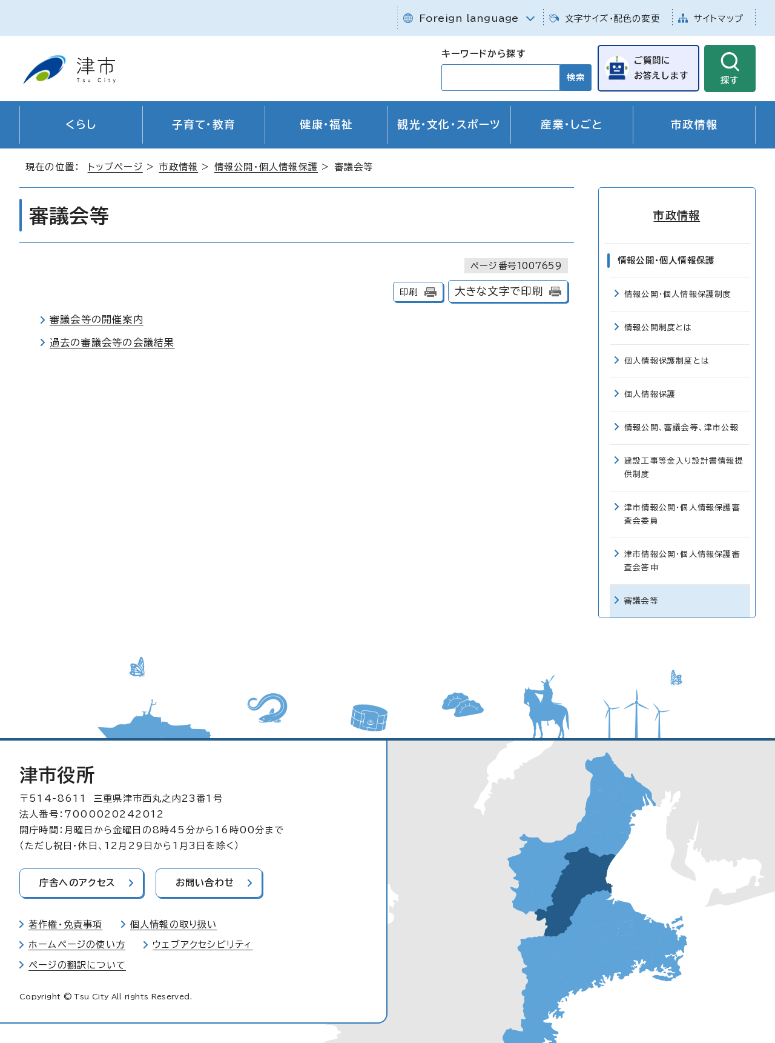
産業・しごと (571, 124)
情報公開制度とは (658, 328)
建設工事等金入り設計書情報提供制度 (684, 467)
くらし (80, 124)
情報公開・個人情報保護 (266, 167)
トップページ (115, 167)
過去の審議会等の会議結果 (112, 342)
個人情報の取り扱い (173, 923)
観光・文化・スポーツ (449, 124)
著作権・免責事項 (65, 923)
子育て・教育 (204, 124)
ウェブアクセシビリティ (202, 944)
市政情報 (694, 124)
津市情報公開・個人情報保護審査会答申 (682, 560)
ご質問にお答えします (661, 67)
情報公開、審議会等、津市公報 (681, 428)
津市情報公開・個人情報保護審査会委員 (682, 514)
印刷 (409, 291)
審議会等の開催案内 (96, 319)
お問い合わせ (205, 882)
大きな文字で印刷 (499, 291)
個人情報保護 (650, 394)
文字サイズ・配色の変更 (612, 18)
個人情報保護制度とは (667, 361)
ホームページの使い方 (76, 944)
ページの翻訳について (77, 965)
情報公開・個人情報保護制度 (678, 294)
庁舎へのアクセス (77, 882)
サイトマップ (719, 18)
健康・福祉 (326, 124)
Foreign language (469, 18)
